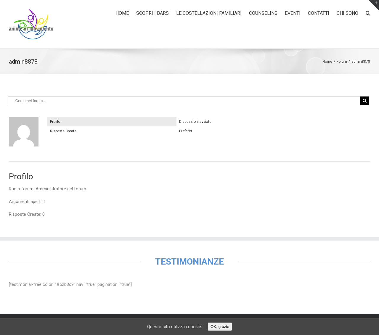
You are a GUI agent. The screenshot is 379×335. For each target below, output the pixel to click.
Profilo (55, 122)
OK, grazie (220, 326)
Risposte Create (63, 131)
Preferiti (185, 131)
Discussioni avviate (195, 122)
